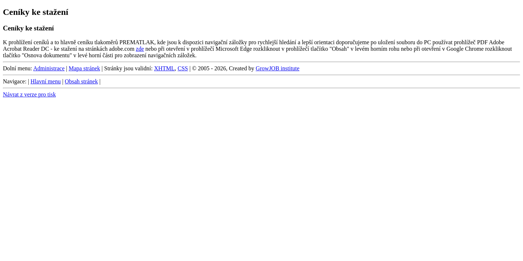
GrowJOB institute (277, 68)
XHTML (164, 68)
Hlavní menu (46, 81)
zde (140, 49)
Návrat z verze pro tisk (29, 94)
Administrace (49, 68)
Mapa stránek (84, 68)
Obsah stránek (81, 81)
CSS (183, 68)
